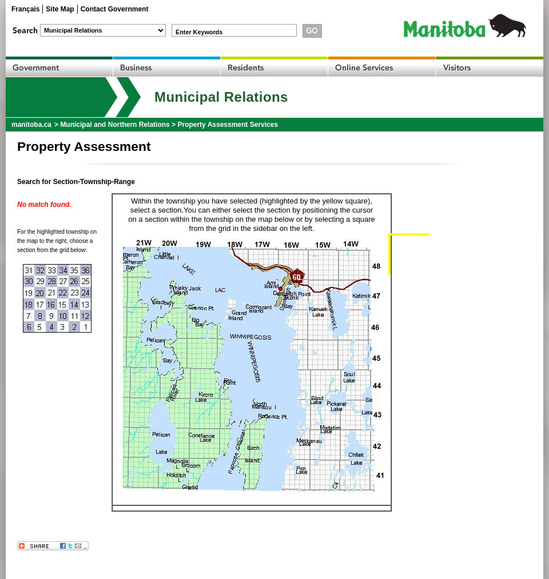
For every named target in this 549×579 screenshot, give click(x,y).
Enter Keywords (199, 32)
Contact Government (115, 9)
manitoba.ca (31, 125)
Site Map (60, 9)
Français (25, 9)
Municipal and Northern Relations (114, 125)
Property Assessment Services (227, 125)
